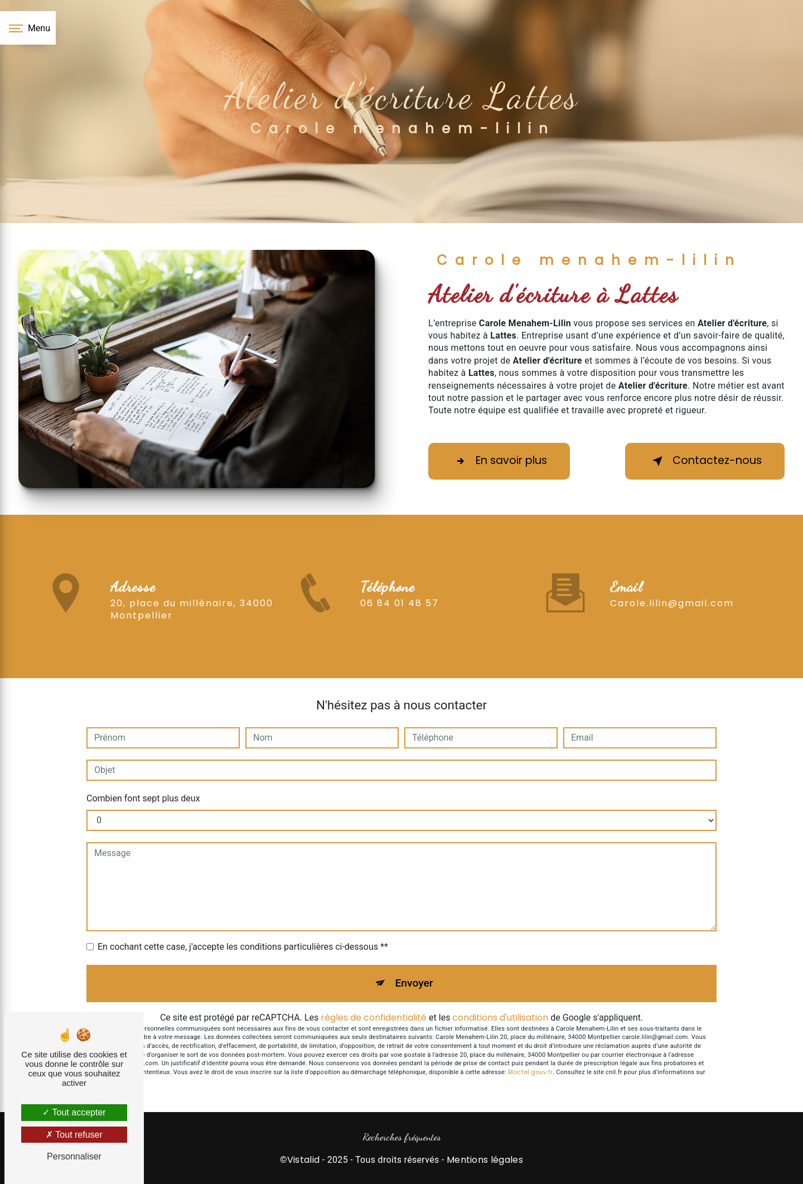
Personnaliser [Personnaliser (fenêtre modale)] (74, 1156)
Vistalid (303, 1160)
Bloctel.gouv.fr (530, 1071)
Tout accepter (73, 1112)
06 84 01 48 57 (399, 619)
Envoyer (414, 983)
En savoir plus (499, 461)
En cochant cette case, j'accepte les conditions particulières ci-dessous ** (243, 946)
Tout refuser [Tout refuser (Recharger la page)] (74, 1134)
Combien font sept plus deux (143, 798)
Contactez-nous (705, 461)
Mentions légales (485, 1160)
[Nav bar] (28, 28)
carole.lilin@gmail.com (672, 587)
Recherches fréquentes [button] (401, 1137)
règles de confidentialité (374, 1017)
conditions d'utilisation (500, 1017)
